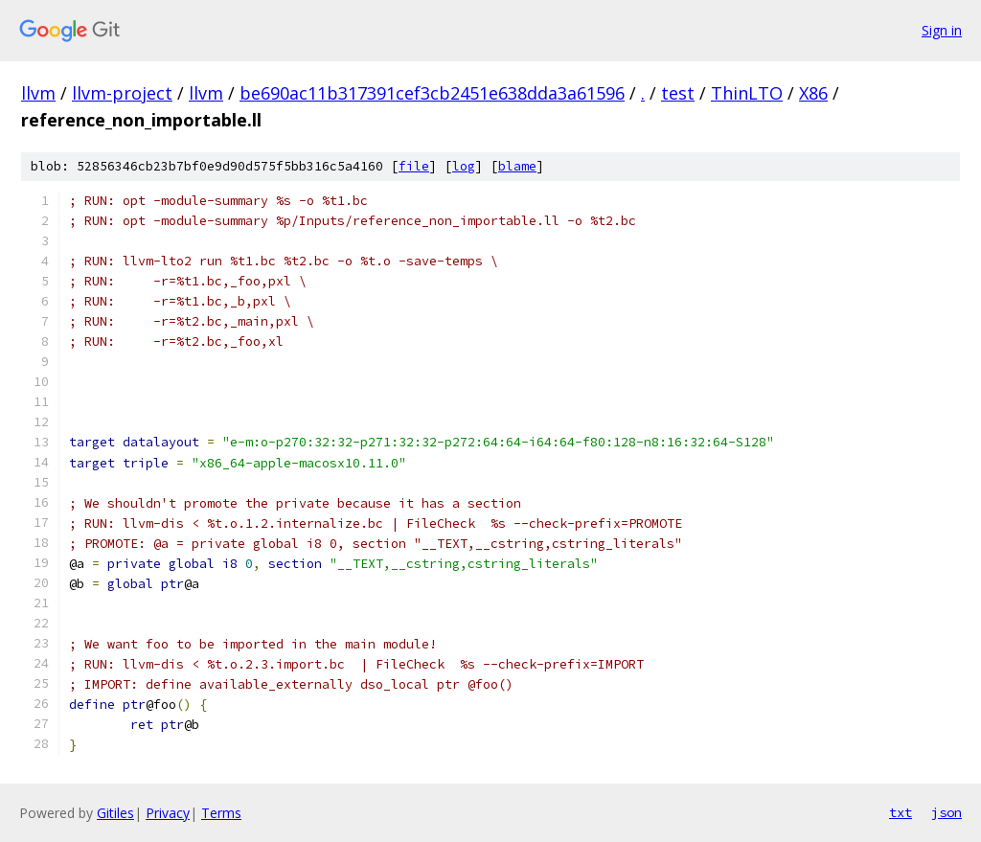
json (946, 812)
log (463, 166)
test (678, 92)
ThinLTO (747, 92)
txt (900, 812)
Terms (221, 813)
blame (517, 166)
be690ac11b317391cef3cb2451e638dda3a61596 (432, 92)
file (414, 166)
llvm (38, 92)
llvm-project (122, 92)
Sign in (942, 30)
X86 (813, 92)
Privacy (168, 813)
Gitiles (115, 813)
